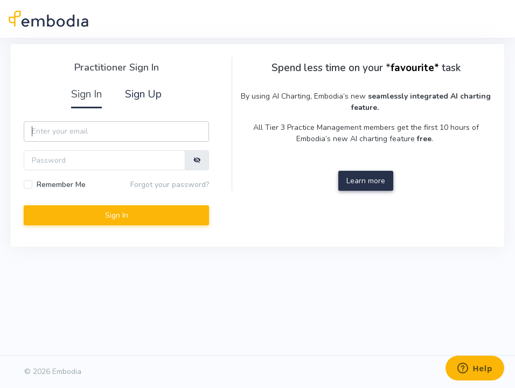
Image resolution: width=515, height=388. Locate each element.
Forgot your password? (169, 184)
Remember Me (61, 184)
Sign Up (143, 94)
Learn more (365, 181)
